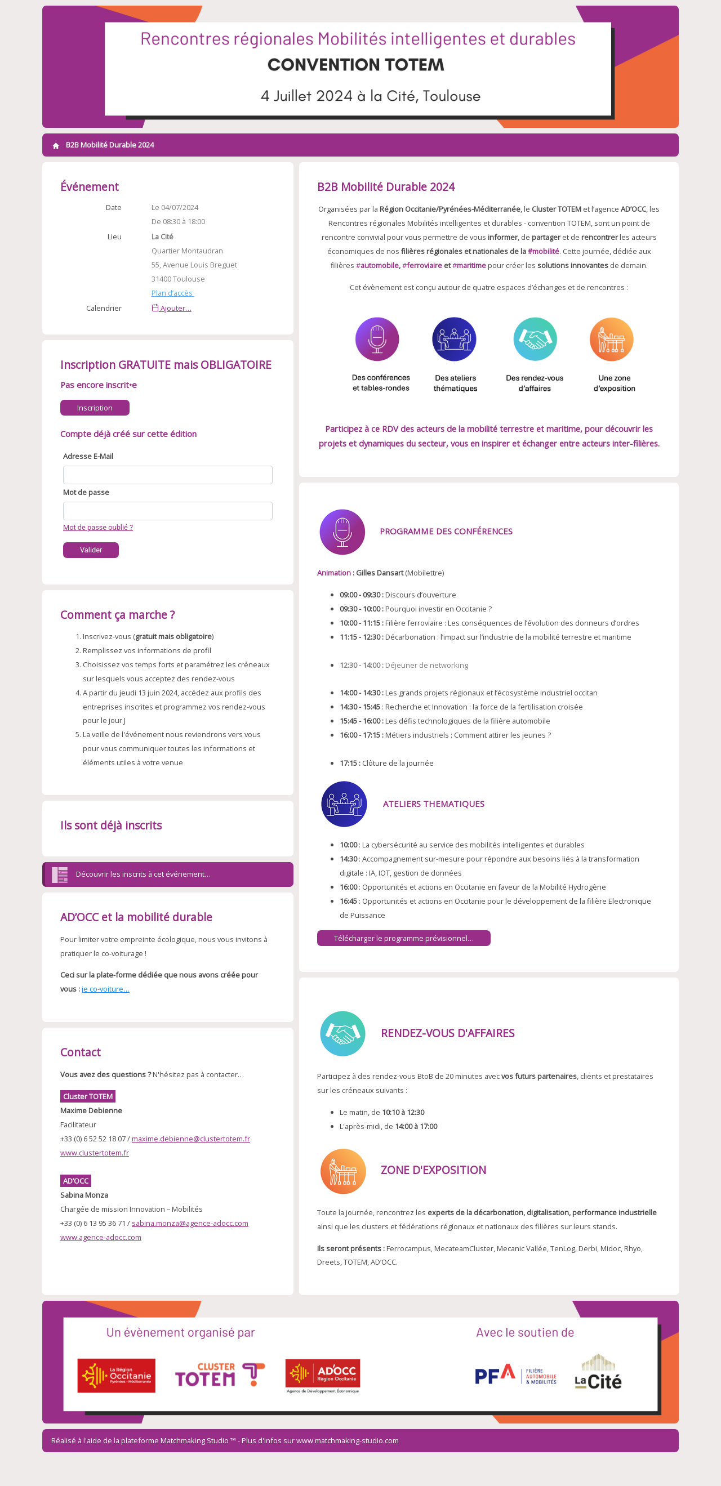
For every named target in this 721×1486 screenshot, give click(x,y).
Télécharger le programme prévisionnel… (404, 938)
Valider (91, 550)
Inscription (95, 408)
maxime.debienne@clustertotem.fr (191, 1139)
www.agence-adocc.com (100, 1237)
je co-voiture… (106, 989)
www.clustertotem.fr (94, 1153)
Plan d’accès (173, 293)
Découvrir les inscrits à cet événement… (131, 875)
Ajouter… (172, 308)
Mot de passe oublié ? (98, 527)
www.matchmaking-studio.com (347, 1440)
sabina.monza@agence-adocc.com (190, 1223)
